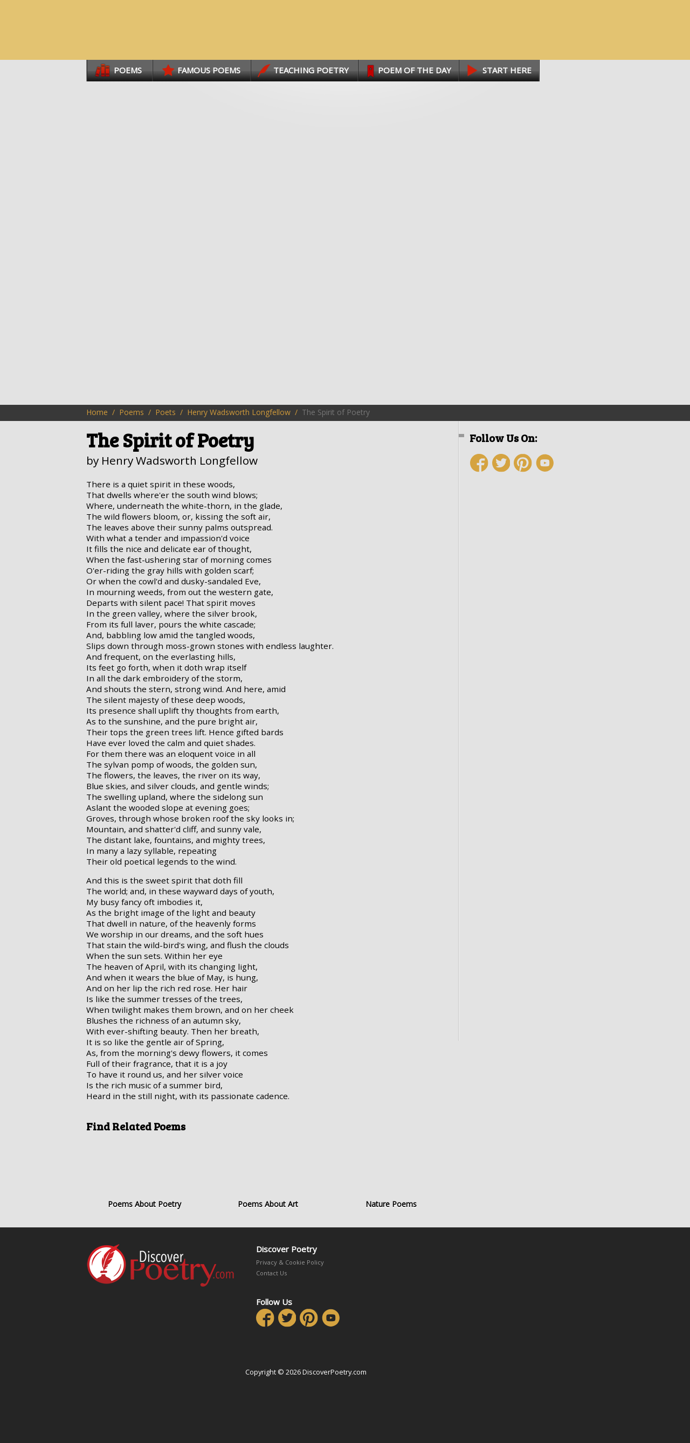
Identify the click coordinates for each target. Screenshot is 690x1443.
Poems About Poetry (144, 1174)
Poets (165, 412)
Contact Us (271, 1273)
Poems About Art (268, 1174)
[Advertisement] (534, 672)
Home (97, 412)
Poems (131, 412)
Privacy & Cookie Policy (290, 1262)
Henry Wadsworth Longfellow (239, 412)
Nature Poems (391, 1174)
